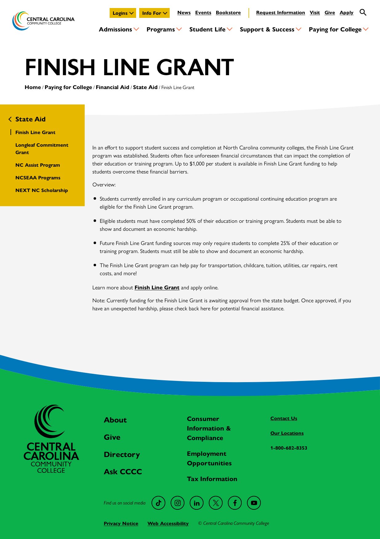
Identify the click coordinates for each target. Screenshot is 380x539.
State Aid (145, 87)
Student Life (207, 28)
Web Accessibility (168, 523)
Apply (347, 12)
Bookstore (228, 12)
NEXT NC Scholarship (41, 190)
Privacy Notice (121, 523)
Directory (122, 453)
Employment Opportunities (209, 457)
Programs (161, 28)
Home (33, 87)
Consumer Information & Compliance (209, 428)
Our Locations (287, 432)
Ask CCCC (123, 471)
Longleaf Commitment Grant (41, 148)
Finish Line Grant (35, 132)
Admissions (115, 28)
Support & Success (267, 28)
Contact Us (283, 418)
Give (330, 12)
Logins (120, 12)
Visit (315, 12)
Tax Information (212, 478)
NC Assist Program (37, 164)
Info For (151, 12)
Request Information (280, 12)
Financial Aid (112, 87)
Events (203, 12)
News (184, 12)
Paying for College (335, 28)
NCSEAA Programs (37, 177)
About (115, 419)
